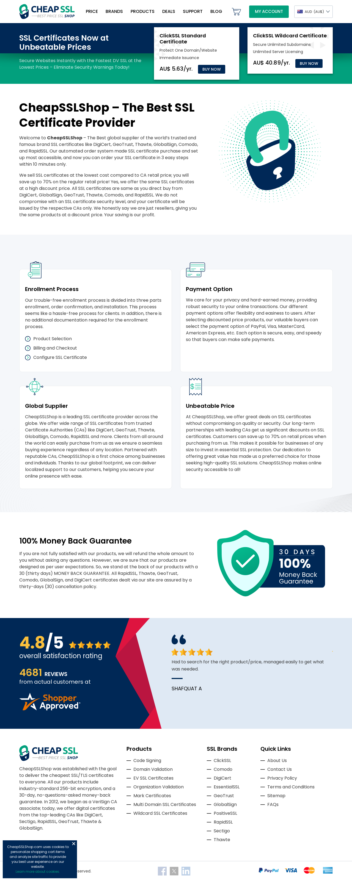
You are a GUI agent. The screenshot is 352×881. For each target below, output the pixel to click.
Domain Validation (153, 769)
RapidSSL (223, 822)
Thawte (222, 839)
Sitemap (276, 796)
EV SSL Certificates (153, 778)
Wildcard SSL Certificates (160, 813)
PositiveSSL (225, 813)
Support (193, 11)
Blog (216, 11)
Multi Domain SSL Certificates (164, 804)
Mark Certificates (152, 796)
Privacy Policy (282, 778)
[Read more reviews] (49, 709)
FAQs (273, 804)
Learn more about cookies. (38, 871)
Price (92, 11)
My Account (269, 11)
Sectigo (222, 831)
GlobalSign (225, 804)
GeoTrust (224, 796)
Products (143, 11)
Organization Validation (158, 787)
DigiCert (222, 778)
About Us (277, 760)
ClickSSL (222, 760)
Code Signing (147, 760)
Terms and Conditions (291, 787)
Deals (168, 11)
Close (73, 843)
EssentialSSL (227, 787)
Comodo (223, 769)
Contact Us (279, 769)
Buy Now (211, 69)
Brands (114, 11)
